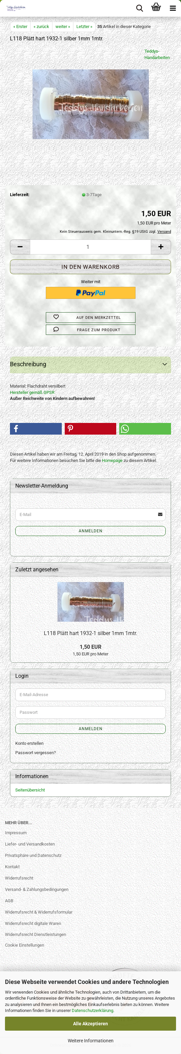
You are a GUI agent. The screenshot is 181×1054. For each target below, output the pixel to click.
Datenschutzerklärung (92, 1010)
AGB (9, 900)
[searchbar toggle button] (139, 8)
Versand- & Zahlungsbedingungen (36, 889)
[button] (20, 246)
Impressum (16, 832)
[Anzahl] (90, 246)
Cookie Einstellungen (24, 945)
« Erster (20, 26)
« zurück (41, 26)
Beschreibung (28, 364)
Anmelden (91, 531)
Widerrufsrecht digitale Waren (33, 923)
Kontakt (12, 866)
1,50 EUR (90, 647)
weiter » (62, 26)
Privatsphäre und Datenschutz (33, 855)
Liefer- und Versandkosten (30, 844)
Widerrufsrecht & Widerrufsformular (38, 912)
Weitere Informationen (91, 1040)
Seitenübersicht (30, 790)
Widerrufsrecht (19, 878)
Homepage (112, 460)
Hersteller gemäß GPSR (32, 392)
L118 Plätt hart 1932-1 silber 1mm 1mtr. (90, 633)
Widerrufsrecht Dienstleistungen (35, 934)
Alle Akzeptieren (90, 1023)
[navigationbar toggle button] (172, 8)
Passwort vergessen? (35, 752)
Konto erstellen (29, 743)
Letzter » (84, 26)
